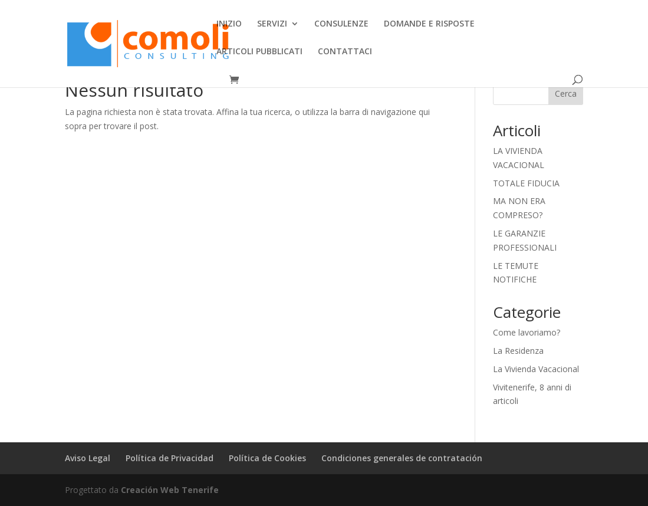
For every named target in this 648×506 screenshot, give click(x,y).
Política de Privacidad (169, 458)
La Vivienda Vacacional (536, 368)
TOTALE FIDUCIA (526, 183)
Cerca (566, 93)
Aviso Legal (87, 458)
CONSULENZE (341, 24)
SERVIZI (272, 24)
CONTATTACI (345, 52)
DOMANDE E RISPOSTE (429, 24)
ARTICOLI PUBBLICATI (259, 52)
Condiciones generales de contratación (401, 458)
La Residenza (518, 350)
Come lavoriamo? (526, 332)
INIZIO (229, 24)
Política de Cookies (267, 458)
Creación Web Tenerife (170, 489)
